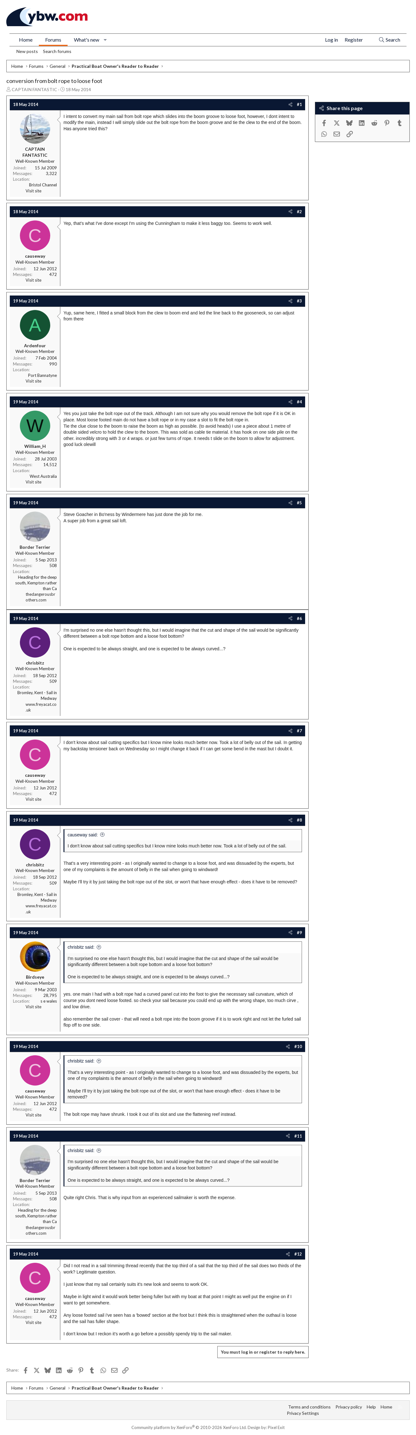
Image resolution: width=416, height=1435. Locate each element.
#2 (299, 211)
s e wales (48, 1001)
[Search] (389, 40)
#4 (299, 401)
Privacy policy (348, 1406)
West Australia (43, 476)
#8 (299, 820)
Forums (53, 40)
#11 (298, 1136)
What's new (86, 40)
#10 (298, 1046)
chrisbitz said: (81, 947)
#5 (299, 502)
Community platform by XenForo (189, 1427)
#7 (299, 730)
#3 (299, 300)
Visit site (33, 190)
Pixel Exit (276, 1427)
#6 (299, 618)
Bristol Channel (43, 184)
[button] (105, 40)
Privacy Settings (303, 1413)
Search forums (57, 51)
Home (26, 40)
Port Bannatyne (42, 375)
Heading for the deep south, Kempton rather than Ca (36, 583)
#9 (299, 932)
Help (371, 1406)
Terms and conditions (309, 1406)
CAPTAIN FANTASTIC (34, 89)
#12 (298, 1253)
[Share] (290, 104)
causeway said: (83, 834)
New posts (27, 51)
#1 (299, 104)
